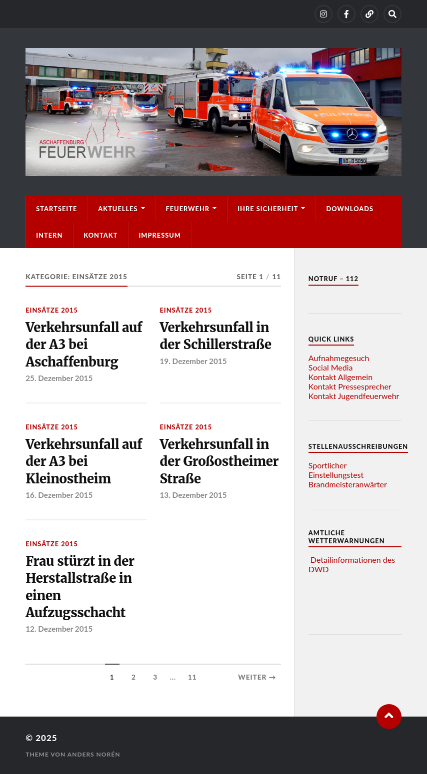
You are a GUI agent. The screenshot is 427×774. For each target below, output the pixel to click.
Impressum (159, 235)
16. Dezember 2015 (59, 494)
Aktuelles (118, 209)
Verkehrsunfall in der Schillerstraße (216, 336)
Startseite (56, 209)
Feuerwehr (188, 209)
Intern (49, 235)
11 (192, 677)
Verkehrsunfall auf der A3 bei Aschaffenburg (84, 345)
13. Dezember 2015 (193, 494)
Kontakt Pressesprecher (350, 386)
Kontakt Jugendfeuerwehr (354, 395)
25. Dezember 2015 (59, 378)
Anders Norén (94, 754)
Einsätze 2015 (52, 310)
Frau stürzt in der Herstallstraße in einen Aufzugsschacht (80, 587)
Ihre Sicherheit (268, 209)
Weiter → (257, 677)
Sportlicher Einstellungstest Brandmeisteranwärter (347, 474)
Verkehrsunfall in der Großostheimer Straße (219, 461)
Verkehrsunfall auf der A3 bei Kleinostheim (84, 461)
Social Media (330, 367)
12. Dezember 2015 (59, 628)
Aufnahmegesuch (339, 358)
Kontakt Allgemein (340, 377)
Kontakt (101, 235)
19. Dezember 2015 (193, 361)
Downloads (350, 209)
